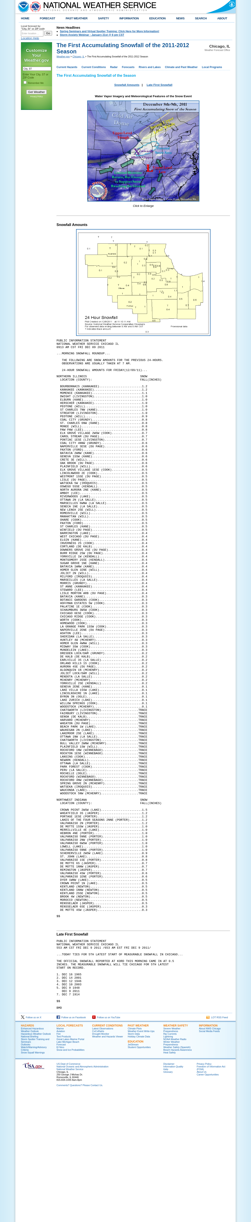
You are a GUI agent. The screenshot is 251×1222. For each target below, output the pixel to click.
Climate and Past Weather (181, 67)
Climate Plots (135, 1157)
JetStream (133, 1173)
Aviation (61, 1160)
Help (165, 1198)
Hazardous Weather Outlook (36, 1162)
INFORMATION (129, 18)
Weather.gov (63, 56)
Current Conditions (93, 67)
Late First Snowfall (159, 85)
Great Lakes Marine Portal (70, 1168)
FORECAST (47, 18)
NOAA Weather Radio (174, 1168)
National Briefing (29, 1165)
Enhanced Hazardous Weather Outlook (32, 1158)
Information (208, 1154)
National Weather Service (70, 1198)
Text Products (64, 1165)
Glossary (168, 1200)
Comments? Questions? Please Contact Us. (80, 1214)
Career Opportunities (208, 1203)
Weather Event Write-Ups (141, 1160)
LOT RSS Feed (217, 1146)
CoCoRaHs (98, 1160)
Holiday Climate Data (139, 1165)
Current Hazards (67, 67)
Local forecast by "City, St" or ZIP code (33, 27)
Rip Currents (170, 1162)
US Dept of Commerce (68, 1192)
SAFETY (103, 18)
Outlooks (25, 1173)
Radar (114, 67)
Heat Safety (169, 1181)
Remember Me (36, 83)
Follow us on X (31, 1146)
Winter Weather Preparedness (171, 1172)
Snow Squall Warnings (33, 1181)
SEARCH (201, 18)
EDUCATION (157, 18)
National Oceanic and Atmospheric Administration (82, 1195)
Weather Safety (175, 1154)
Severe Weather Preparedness (171, 1158)
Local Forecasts (70, 1154)
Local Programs (212, 67)
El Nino (60, 1176)
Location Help (30, 38)
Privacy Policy (36, 96)
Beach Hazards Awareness (177, 1178)
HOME (25, 18)
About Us (201, 1200)
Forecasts (128, 67)
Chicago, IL (79, 56)
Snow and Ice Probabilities (71, 1178)
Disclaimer (168, 1192)
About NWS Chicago (210, 1157)
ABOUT (222, 18)
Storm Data (134, 1162)
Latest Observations (102, 1157)
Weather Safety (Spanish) (176, 1176)
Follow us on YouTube (106, 1146)
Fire (59, 1162)
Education (135, 1170)
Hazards (27, 1154)
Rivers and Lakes (150, 67)
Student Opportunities (139, 1176)
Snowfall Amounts (126, 85)
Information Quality (173, 1195)
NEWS (180, 18)
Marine (60, 1157)
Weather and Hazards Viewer (107, 1165)
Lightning (168, 1165)
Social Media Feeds (209, 1160)
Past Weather (138, 1154)
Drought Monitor (100, 1162)
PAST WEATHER (76, 18)
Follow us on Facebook (71, 1146)
